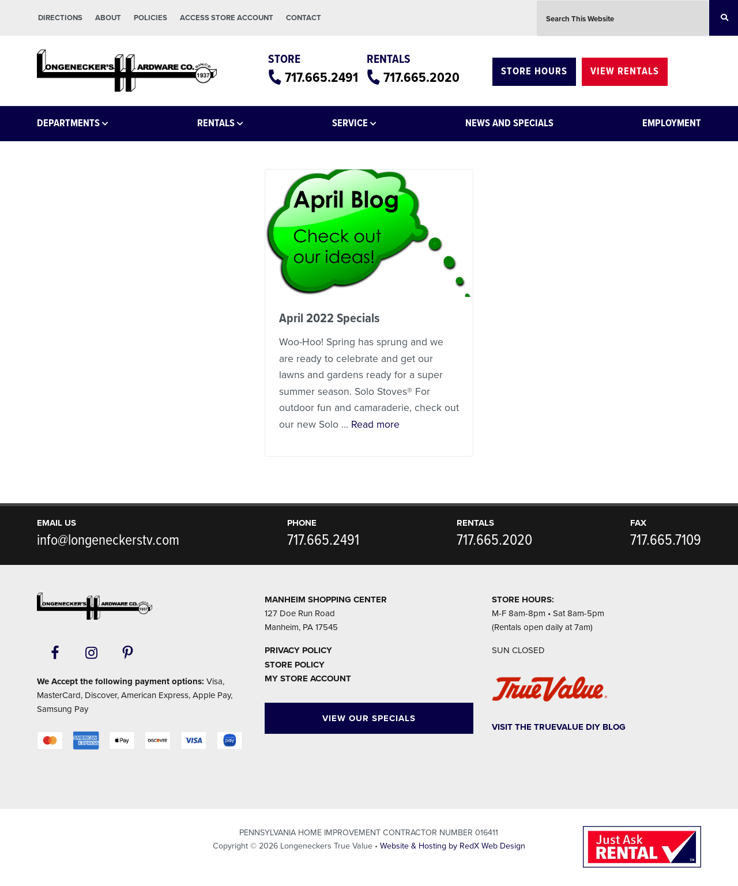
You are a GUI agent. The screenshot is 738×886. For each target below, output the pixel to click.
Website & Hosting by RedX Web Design (452, 846)
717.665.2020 (421, 78)
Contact (303, 17)
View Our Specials (369, 718)
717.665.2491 (321, 78)
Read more (375, 425)
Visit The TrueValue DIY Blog (559, 727)
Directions (60, 17)
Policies (150, 17)
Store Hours (534, 71)
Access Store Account (226, 17)
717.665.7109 (665, 541)
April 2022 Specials (329, 318)
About (108, 17)
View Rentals (624, 71)
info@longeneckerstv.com (108, 541)
